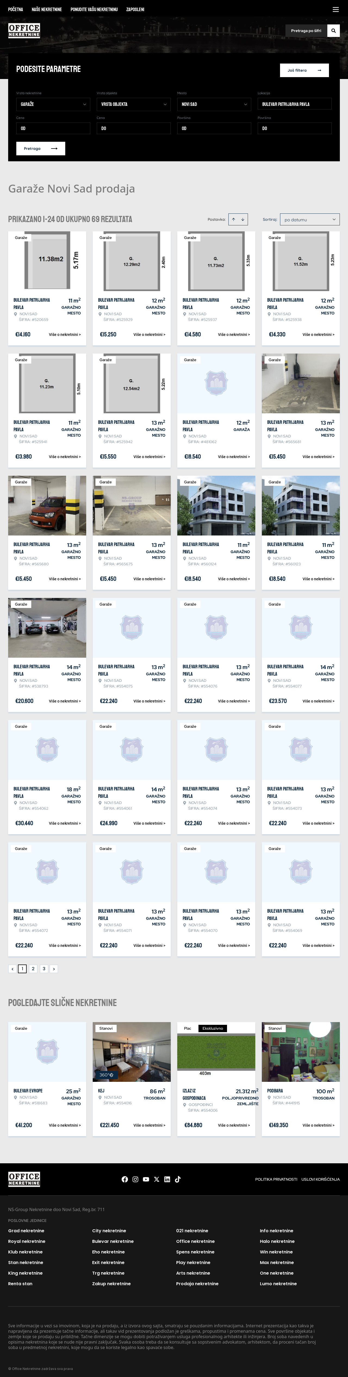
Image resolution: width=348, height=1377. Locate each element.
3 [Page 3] (44, 966)
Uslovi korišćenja (321, 1176)
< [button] (12, 966)
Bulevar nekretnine (113, 1239)
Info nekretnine (276, 1228)
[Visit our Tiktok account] (178, 1177)
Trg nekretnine (108, 1271)
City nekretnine (109, 1228)
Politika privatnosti (276, 1176)
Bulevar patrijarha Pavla (286, 102)
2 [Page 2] (33, 966)
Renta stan (20, 1281)
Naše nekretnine (47, 9)
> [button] (53, 966)
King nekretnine (25, 1271)
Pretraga (41, 146)
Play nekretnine (193, 1260)
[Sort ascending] (233, 217)
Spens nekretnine (195, 1249)
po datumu (296, 217)
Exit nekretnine (108, 1260)
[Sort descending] (243, 217)
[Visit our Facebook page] (125, 1177)
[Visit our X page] (156, 1177)
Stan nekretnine (25, 1260)
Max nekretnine (277, 1260)
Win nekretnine (276, 1249)
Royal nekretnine (26, 1239)
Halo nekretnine (277, 1239)
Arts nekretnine (193, 1271)
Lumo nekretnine (278, 1281)
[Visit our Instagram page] (135, 1177)
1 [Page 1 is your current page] (22, 966)
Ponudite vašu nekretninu (94, 9)
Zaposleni (135, 9)
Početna (15, 9)
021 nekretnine (192, 1228)
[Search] (333, 30)
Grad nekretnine (26, 1228)
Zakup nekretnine (111, 1281)
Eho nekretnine (108, 1249)
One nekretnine (277, 1271)
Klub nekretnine (25, 1249)
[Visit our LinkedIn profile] (167, 1177)
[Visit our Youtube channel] (146, 1177)
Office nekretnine (195, 1239)
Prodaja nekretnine (197, 1281)
